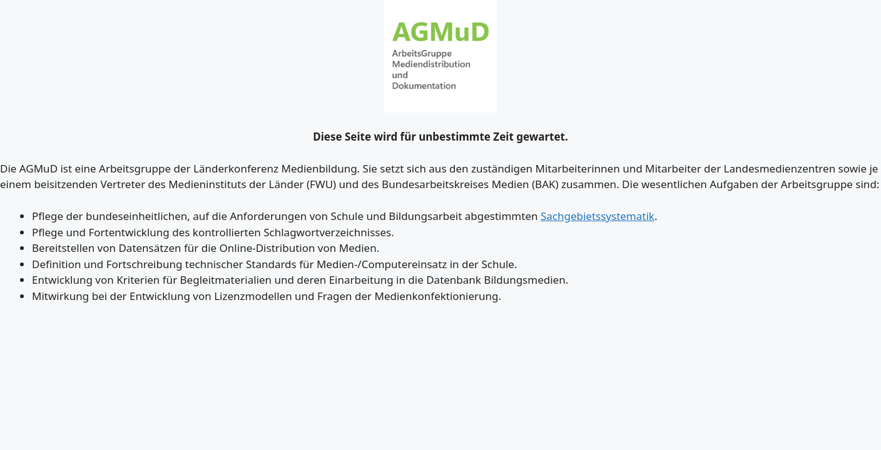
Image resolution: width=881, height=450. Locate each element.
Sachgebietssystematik (597, 216)
